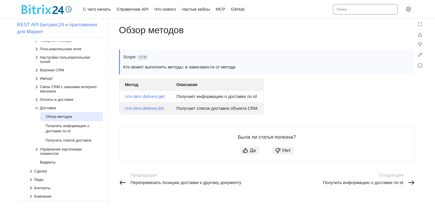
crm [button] (142, 57)
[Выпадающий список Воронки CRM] (68, 70)
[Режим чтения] (420, 24)
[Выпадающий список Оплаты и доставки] (68, 99)
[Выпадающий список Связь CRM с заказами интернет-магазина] (68, 89)
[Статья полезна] (420, 35)
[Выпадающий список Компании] (66, 196)
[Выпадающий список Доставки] (68, 108)
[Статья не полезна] (420, 44)
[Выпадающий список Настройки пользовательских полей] (68, 59)
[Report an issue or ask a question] (420, 66)
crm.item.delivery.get (145, 96)
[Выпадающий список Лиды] (66, 179)
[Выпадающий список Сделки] (66, 171)
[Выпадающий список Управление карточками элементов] (68, 151)
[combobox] (364, 9)
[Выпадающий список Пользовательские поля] (68, 49)
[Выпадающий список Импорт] (68, 78)
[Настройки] (408, 9)
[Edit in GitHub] (420, 55)
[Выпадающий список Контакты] (66, 188)
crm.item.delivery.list (144, 108)
